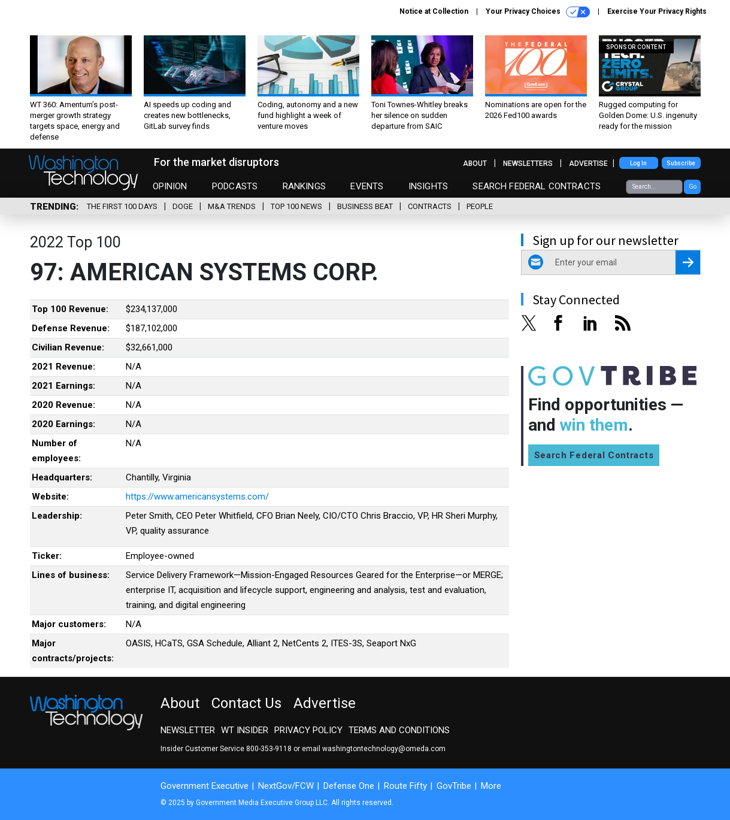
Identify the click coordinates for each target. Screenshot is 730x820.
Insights (428, 186)
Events (366, 186)
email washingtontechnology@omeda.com (374, 749)
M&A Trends (232, 206)
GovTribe (454, 785)
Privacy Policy (308, 730)
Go (692, 186)
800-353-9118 (269, 749)
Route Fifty (405, 785)
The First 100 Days (122, 206)
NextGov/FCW (286, 785)
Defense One (348, 785)
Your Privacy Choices (538, 12)
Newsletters (528, 163)
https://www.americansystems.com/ (197, 496)
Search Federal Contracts (536, 186)
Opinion (170, 186)
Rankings (304, 186)
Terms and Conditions (399, 730)
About (475, 163)
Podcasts (235, 186)
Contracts (430, 206)
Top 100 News (296, 206)
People (480, 206)
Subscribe (681, 163)
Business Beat (365, 206)
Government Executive (204, 785)
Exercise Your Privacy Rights (657, 11)
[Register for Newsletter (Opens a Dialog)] (688, 262)
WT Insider (244, 730)
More (491, 785)
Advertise (588, 163)
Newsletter (187, 730)
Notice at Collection (433, 11)
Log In (638, 163)
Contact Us (246, 703)
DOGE (182, 206)
